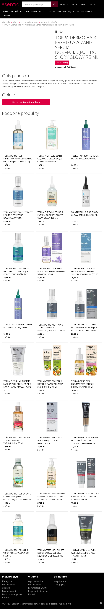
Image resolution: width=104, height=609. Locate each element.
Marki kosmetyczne (12, 594)
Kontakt (32, 594)
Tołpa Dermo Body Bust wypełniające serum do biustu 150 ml (50, 440)
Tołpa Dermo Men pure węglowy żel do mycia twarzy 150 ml (83, 553)
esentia (10, 4)
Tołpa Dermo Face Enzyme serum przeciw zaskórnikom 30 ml (17, 440)
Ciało (34, 11)
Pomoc (5, 597)
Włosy (42, 11)
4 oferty (74, 506)
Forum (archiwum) (37, 587)
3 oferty (6, 281)
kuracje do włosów (49, 22)
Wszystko (6, 22)
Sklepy (93, 4)
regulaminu (65, 603)
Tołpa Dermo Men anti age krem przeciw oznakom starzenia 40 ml (85, 496)
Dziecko (61, 11)
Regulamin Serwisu (38, 591)
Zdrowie (5, 15)
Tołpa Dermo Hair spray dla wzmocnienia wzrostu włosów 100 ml (51, 271)
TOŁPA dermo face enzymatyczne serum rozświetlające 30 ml (82, 384)
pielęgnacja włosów (29, 22)
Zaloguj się (59, 584)
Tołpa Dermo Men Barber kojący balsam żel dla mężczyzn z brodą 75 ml (50, 553)
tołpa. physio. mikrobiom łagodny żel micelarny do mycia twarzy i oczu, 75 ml (17, 384)
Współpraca (60, 581)
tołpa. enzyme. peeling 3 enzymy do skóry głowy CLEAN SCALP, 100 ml (50, 215)
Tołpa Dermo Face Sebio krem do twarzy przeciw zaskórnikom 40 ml (50, 384)
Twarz (4, 11)
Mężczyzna (73, 11)
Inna (59, 31)
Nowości (64, 4)
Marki (74, 4)
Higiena (51, 11)
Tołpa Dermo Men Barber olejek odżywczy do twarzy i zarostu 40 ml (84, 440)
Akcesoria (86, 11)
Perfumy (24, 11)
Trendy (83, 4)
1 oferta (74, 168)
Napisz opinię (62, 62)
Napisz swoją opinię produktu (26, 102)
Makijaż (14, 11)
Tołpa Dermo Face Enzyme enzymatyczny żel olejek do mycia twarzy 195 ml (51, 496)
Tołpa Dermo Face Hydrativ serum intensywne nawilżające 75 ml (18, 215)
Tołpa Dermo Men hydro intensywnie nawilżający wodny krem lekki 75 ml (84, 327)
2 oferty (6, 168)
